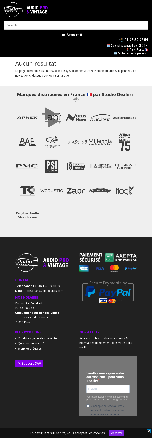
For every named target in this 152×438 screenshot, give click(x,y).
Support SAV (31, 363)
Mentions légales (30, 348)
